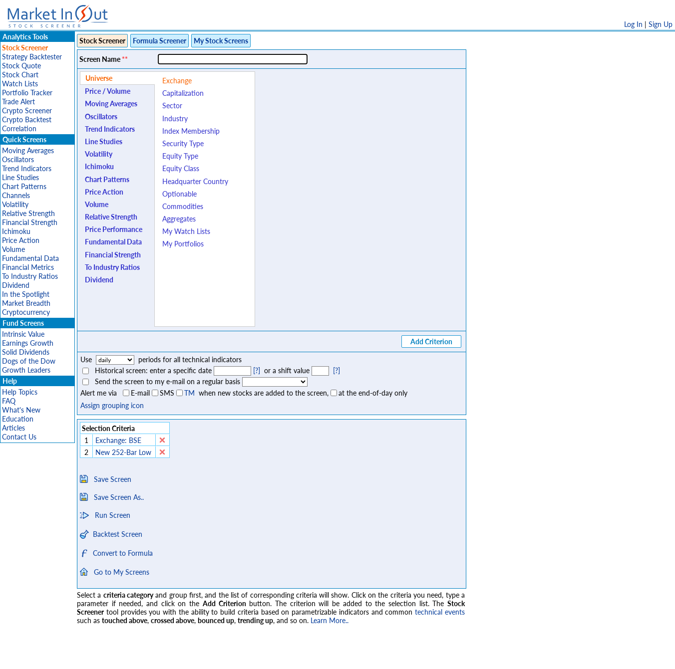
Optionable (179, 194)
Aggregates (179, 219)
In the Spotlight (25, 294)
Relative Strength (28, 213)
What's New (21, 410)
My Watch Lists (186, 231)
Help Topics (19, 392)
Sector (172, 105)
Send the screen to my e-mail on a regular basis (167, 381)
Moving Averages (28, 150)
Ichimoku (16, 231)
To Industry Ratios (30, 276)
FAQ (8, 401)
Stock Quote (21, 65)
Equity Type (180, 156)
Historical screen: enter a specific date (153, 370)
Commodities (182, 206)
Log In (633, 24)
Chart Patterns (24, 186)
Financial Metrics (28, 267)
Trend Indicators (26, 168)
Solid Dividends (25, 352)
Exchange (177, 80)
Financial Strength (29, 222)
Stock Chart (20, 74)
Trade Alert (18, 101)
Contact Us (19, 437)
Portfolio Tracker (27, 92)
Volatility (15, 204)
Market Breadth (26, 303)
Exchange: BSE (118, 440)
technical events (440, 612)
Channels (16, 195)
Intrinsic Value (23, 334)
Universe (98, 78)
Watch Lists (20, 83)
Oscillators (18, 159)
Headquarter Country (195, 181)
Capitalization (183, 93)
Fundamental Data (30, 258)
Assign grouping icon (112, 405)
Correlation (19, 128)
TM (189, 393)
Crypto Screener (27, 110)
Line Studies (20, 177)
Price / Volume (107, 91)
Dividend (15, 285)
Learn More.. (329, 620)
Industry (175, 118)
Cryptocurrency (26, 312)
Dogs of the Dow (28, 361)
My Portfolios (183, 243)
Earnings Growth (27, 343)
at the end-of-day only (372, 393)
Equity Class (180, 168)
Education (17, 419)
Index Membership (191, 131)
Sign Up (661, 24)
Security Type (183, 143)
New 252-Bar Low (123, 452)
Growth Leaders (26, 370)
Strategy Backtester (32, 56)
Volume (13, 249)
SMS (167, 393)
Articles (13, 428)
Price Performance (113, 229)
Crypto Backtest (26, 119)
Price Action (20, 240)
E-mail (140, 393)
